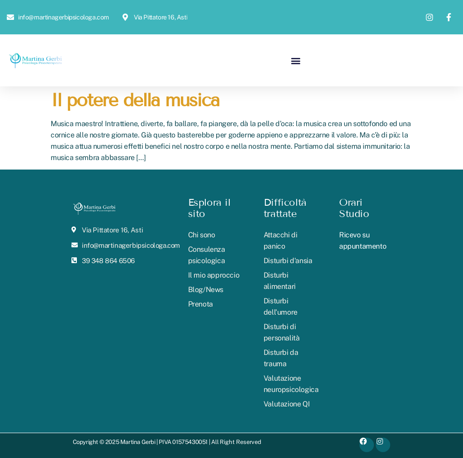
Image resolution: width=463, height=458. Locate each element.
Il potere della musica (135, 100)
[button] (295, 60)
